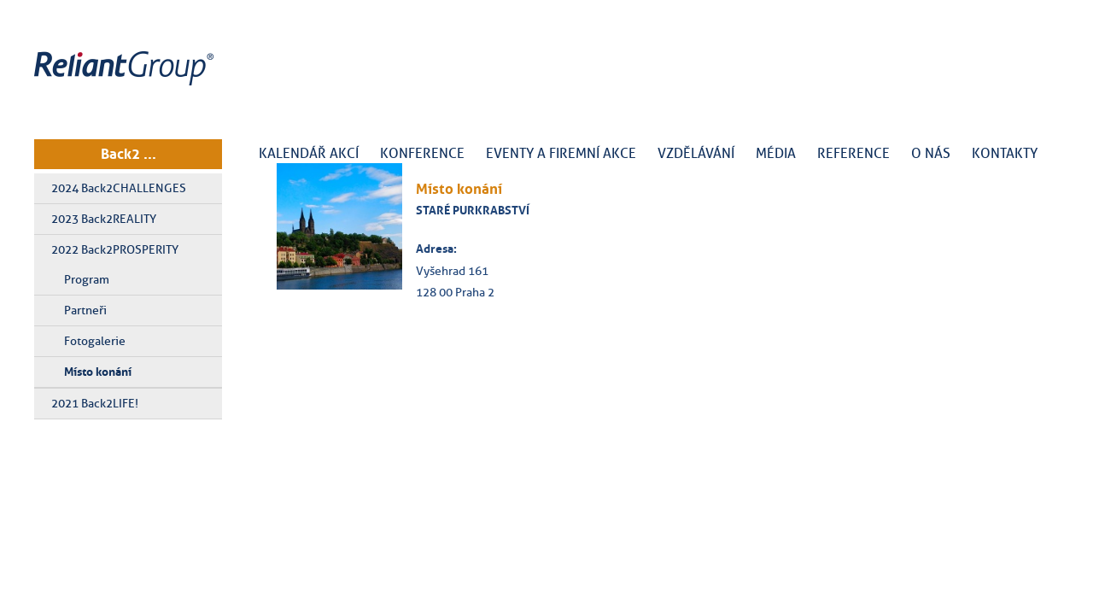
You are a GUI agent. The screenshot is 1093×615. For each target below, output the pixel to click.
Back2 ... (128, 153)
